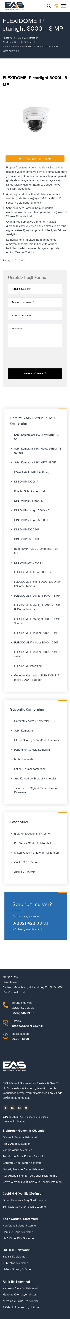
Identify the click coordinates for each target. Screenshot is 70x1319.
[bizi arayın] (56, 5)
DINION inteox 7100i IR (28, 562)
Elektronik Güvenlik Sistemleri (19, 42)
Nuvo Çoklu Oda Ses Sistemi (20, 1301)
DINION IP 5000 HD (26, 539)
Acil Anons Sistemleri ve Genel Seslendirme (30, 1175)
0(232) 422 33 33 (30, 923)
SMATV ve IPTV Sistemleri (19, 1238)
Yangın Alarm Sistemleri (17, 1150)
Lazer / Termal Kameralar (29, 769)
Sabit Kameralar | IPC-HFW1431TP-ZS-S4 (37, 437)
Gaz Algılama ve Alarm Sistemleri (23, 1169)
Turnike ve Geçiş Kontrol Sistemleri (24, 1156)
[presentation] (35, 358)
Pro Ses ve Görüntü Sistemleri (32, 843)
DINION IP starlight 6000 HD (32, 520)
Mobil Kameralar (24, 759)
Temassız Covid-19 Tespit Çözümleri (25, 1206)
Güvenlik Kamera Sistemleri (17, 46)
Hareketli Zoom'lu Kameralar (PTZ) (35, 721)
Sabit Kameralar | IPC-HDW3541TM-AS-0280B (38, 451)
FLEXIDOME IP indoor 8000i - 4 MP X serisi (37, 654)
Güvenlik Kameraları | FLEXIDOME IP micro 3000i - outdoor (36, 678)
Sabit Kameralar (24, 730)
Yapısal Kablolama (14, 1256)
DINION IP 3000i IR (26, 481)
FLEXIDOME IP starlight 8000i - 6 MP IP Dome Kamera (37, 607)
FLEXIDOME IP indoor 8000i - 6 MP (36, 642)
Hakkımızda (9, 1121)
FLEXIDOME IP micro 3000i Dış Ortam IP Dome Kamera (37, 584)
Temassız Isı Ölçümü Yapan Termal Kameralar (35, 790)
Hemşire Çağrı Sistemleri (18, 1232)
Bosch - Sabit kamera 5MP (30, 491)
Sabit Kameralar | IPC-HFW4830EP (35, 462)
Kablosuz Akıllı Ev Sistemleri (20, 1288)
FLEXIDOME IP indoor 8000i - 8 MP (36, 633)
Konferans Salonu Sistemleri (20, 1225)
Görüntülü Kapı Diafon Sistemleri (23, 1163)
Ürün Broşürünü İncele (35, 159)
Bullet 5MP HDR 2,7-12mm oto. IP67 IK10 (36, 551)
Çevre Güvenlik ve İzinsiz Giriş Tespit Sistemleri (32, 1182)
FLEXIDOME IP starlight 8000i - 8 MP (37, 595)
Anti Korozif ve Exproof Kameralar (35, 778)
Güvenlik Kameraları (47, 46)
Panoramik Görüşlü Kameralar (32, 749)
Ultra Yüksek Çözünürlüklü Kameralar (37, 740)
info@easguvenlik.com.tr (27, 929)
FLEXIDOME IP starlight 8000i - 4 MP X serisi (37, 621)
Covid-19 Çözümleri (26, 862)
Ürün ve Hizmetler (28, 38)
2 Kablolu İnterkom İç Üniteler (21, 1307)
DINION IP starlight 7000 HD (31, 510)
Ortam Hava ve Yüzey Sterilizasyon (24, 1200)
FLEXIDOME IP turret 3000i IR (32, 572)
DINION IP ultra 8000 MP (29, 501)
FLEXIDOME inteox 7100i (29, 666)
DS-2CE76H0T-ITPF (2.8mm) (31, 472)
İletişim (21, 1121)
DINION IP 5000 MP (26, 529)
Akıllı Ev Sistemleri (25, 872)
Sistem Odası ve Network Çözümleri (36, 852)
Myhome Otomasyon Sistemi (20, 1294)
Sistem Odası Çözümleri (17, 1269)
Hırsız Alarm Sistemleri (17, 1144)
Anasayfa (7, 38)
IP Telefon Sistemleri (15, 1263)
